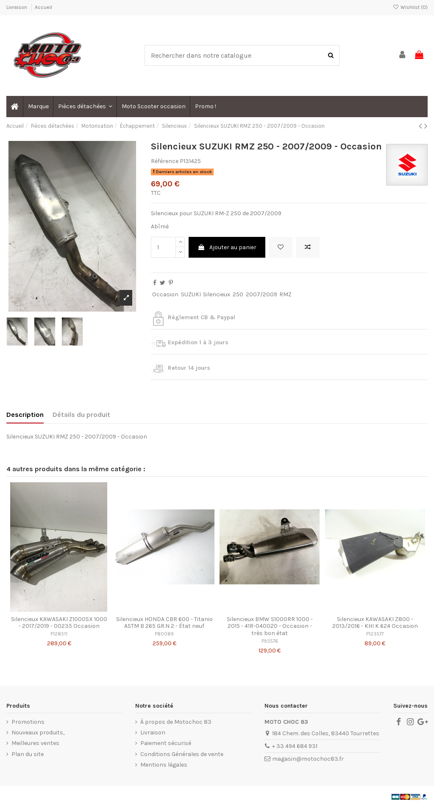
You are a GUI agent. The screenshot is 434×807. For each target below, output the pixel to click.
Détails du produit (81, 415)
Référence (164, 161)
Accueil (43, 7)
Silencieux (216, 294)
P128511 (58, 634)
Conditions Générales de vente (181, 754)
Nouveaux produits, (37, 732)
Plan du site (27, 754)
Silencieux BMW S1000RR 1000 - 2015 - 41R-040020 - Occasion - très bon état (270, 626)
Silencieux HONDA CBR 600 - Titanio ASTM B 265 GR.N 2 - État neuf (164, 623)
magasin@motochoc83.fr (308, 758)
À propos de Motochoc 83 (175, 721)
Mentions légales (163, 764)
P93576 (270, 641)
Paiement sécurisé (165, 743)
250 (238, 294)
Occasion (165, 294)
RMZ (285, 294)
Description (25, 415)
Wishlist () (410, 7)
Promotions (28, 721)
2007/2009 (261, 294)
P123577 (375, 634)
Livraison (17, 7)
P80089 (164, 634)
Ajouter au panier (227, 247)
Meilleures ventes (35, 743)
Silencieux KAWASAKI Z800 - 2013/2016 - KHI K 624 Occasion (375, 623)
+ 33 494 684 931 (294, 746)
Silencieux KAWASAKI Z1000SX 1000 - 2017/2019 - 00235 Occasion (59, 623)
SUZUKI (191, 294)
